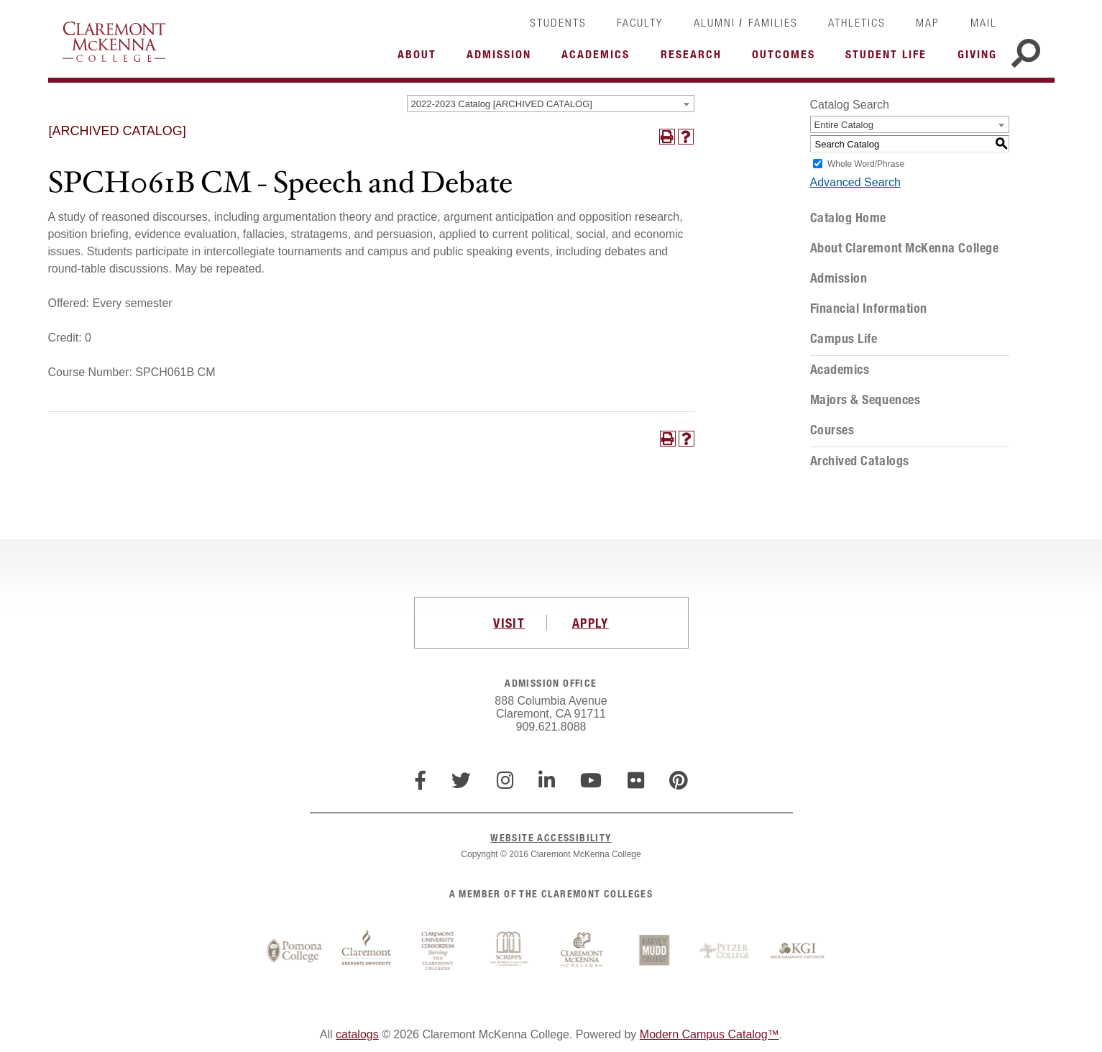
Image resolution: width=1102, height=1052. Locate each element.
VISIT (509, 623)
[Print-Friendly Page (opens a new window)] (667, 137)
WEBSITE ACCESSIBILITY (550, 837)
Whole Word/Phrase (865, 164)
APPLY (590, 623)
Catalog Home (848, 218)
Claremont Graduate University (367, 951)
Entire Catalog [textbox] (843, 124)
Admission (839, 278)
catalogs (357, 1034)
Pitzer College (726, 951)
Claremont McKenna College (114, 42)
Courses (832, 430)
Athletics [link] (857, 22)
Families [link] (773, 22)
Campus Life (844, 338)
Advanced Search (855, 182)
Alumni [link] (714, 22)
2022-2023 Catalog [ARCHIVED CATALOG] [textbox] (501, 104)
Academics (840, 369)
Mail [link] (983, 22)
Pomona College (295, 951)
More (420, 58)
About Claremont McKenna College (904, 248)
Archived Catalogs (859, 461)
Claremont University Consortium (438, 951)
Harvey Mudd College (654, 951)
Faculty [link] (640, 22)
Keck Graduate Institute (798, 951)
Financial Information (868, 308)
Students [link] (558, 22)
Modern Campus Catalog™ (709, 1034)
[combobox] (550, 103)
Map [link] (928, 22)
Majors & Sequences (865, 400)
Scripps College (510, 951)
